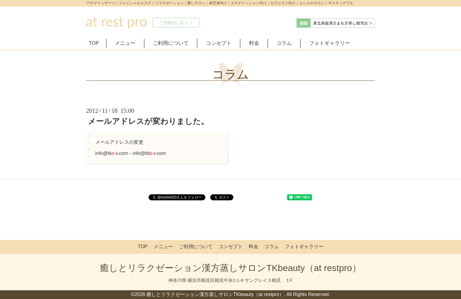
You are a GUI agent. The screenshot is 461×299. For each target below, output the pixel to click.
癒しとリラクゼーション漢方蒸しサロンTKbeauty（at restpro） (230, 268)
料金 (254, 43)
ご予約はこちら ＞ (176, 22)
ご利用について (171, 43)
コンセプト (219, 43)
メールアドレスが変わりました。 (148, 121)
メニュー (125, 43)
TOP (94, 43)
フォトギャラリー (329, 43)
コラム (284, 43)
